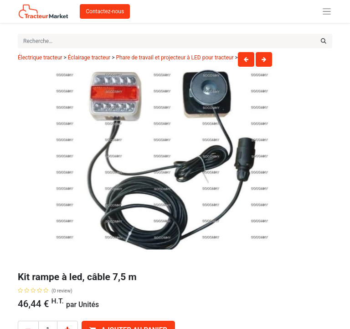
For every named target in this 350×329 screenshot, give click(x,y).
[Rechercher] (323, 41)
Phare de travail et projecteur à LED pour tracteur (175, 57)
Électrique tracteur (40, 57)
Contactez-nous (105, 11)
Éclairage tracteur (89, 57)
